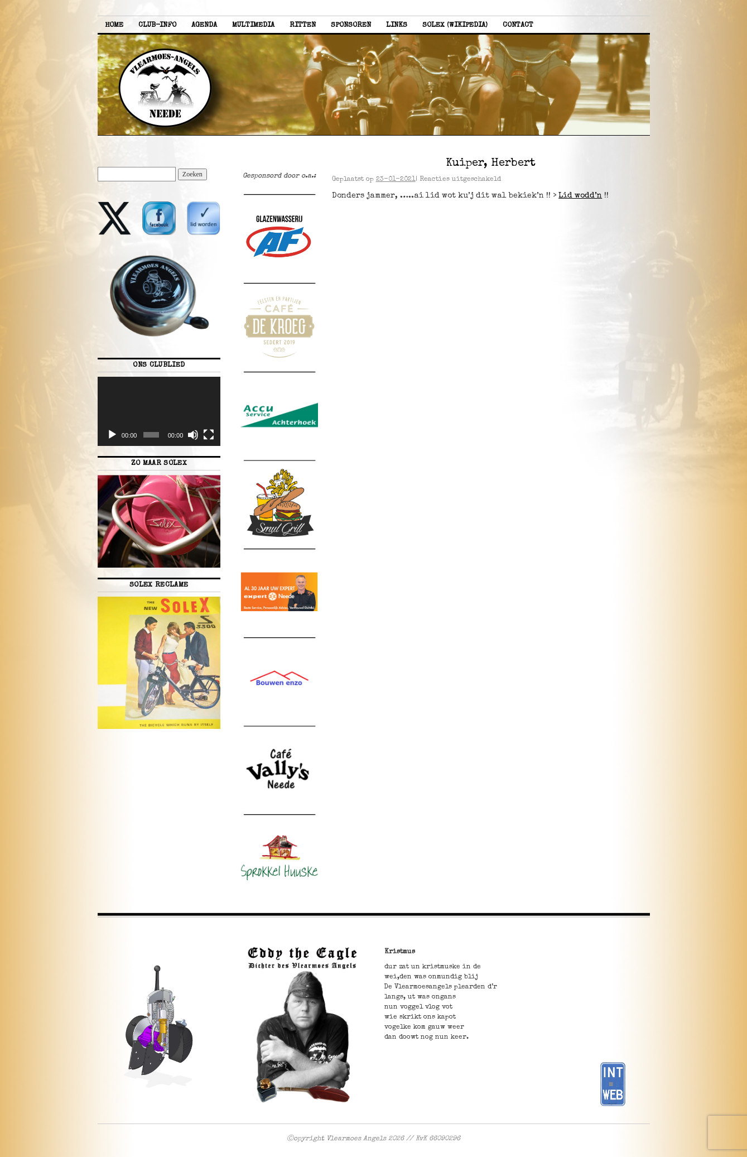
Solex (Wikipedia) (455, 25)
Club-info (157, 25)
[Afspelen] (112, 434)
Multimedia (253, 25)
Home (114, 25)
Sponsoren (351, 25)
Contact (518, 25)
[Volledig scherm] (208, 434)
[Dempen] (193, 434)
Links (396, 25)
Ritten (303, 25)
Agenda (204, 25)
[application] (159, 411)
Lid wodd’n (580, 196)
